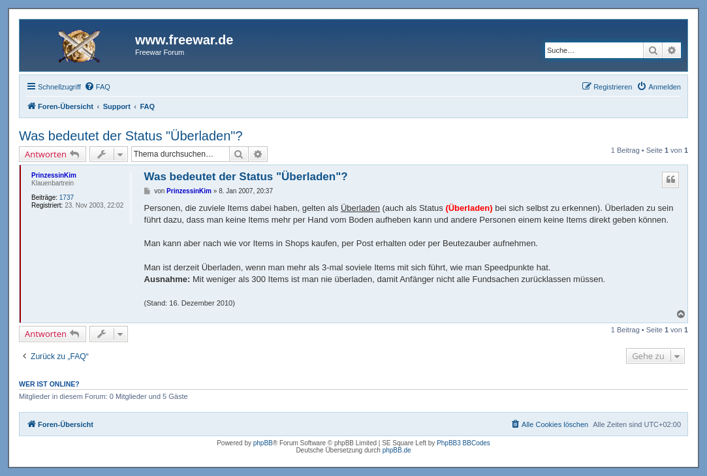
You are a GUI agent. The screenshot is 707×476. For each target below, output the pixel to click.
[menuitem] (97, 87)
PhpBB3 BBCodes (463, 443)
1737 (66, 197)
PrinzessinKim (53, 175)
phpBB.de (397, 450)
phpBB (263, 443)
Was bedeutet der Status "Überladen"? (131, 136)
